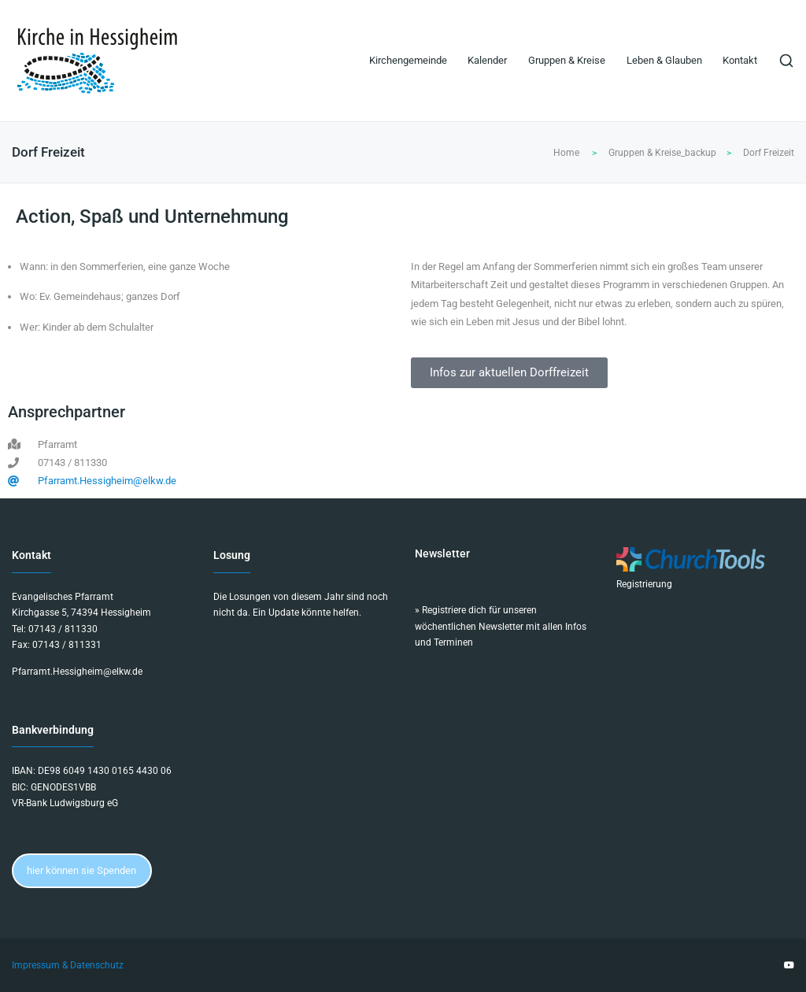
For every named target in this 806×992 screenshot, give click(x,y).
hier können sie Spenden (81, 870)
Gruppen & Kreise (566, 60)
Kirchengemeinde (408, 60)
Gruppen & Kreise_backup (662, 152)
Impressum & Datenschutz (68, 965)
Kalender (487, 60)
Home (566, 152)
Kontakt (740, 60)
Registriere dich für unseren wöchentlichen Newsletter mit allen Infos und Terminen (500, 626)
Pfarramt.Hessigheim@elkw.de (77, 671)
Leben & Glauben (664, 60)
